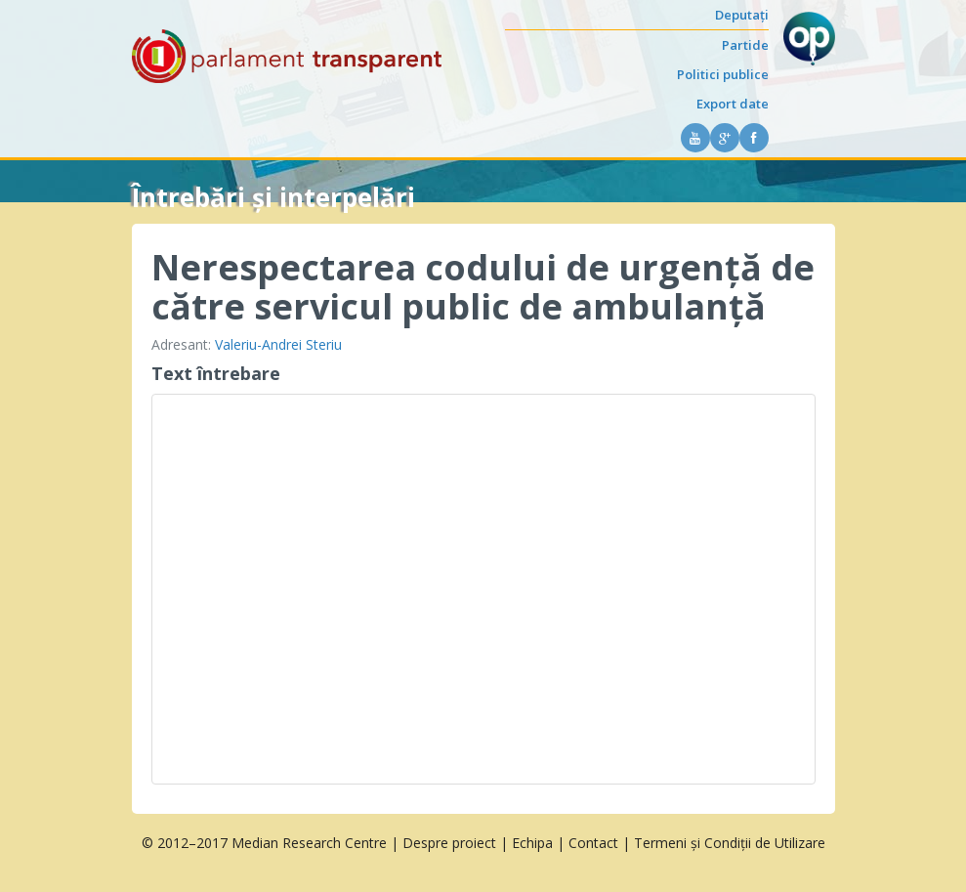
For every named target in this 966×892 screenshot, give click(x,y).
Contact (593, 842)
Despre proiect (449, 842)
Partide (745, 45)
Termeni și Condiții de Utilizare (729, 842)
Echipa (532, 842)
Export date (732, 103)
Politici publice (723, 74)
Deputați (742, 14)
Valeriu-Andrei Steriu (278, 344)
